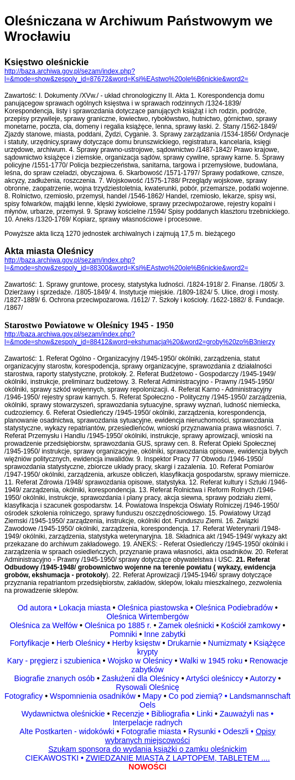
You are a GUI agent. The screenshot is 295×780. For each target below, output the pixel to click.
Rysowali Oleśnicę (147, 687)
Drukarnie (185, 643)
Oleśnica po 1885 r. (118, 625)
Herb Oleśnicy (80, 643)
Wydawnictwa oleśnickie (64, 713)
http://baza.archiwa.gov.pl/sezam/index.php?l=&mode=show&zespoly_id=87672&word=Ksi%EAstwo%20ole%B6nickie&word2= (126, 75)
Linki (204, 713)
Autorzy (263, 678)
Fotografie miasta (151, 731)
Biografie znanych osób (55, 678)
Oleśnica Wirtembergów (147, 616)
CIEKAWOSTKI (53, 757)
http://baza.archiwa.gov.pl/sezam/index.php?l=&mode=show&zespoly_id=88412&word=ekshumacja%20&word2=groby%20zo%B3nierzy (139, 338)
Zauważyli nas (245, 713)
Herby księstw (136, 643)
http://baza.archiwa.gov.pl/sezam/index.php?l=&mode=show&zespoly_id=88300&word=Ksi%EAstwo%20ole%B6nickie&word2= (126, 264)
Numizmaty (227, 643)
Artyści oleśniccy (215, 678)
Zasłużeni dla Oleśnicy (140, 678)
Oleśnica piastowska (152, 607)
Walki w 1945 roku (212, 660)
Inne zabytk (163, 634)
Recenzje (129, 713)
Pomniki (124, 634)
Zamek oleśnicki (187, 625)
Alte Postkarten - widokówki (67, 731)
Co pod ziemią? (195, 696)
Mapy (152, 696)
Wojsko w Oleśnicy (140, 660)
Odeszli (236, 731)
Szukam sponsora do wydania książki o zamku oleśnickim (147, 749)
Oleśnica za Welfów (44, 625)
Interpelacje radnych (147, 722)
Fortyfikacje (30, 643)
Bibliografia (169, 713)
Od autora (38, 607)
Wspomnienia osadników (94, 696)
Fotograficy (24, 696)
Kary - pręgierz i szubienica (55, 660)
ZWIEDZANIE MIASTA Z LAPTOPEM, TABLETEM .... (178, 757)
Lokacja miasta (84, 607)
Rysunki (202, 731)
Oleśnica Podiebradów (234, 607)
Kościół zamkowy (250, 625)
